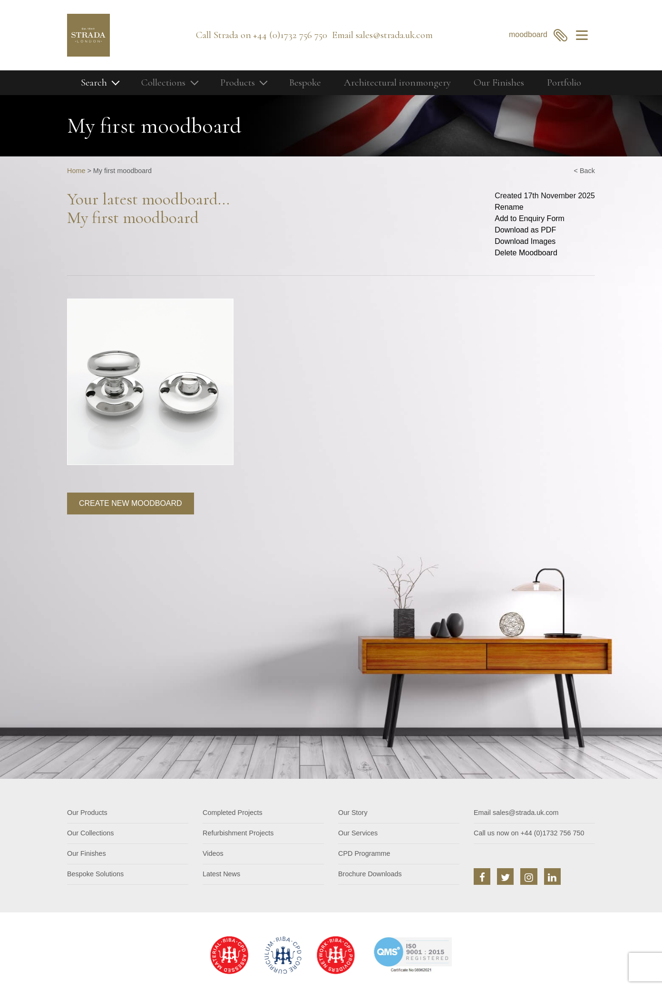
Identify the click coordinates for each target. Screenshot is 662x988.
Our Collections (90, 833)
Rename (509, 207)
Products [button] (237, 82)
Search (94, 82)
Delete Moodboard (526, 253)
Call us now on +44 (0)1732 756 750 (529, 833)
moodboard (538, 35)
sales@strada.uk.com (394, 35)
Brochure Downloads (370, 874)
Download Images (525, 241)
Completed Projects (233, 812)
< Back (584, 170)
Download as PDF (525, 230)
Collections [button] (163, 82)
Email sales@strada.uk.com (516, 812)
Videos (213, 853)
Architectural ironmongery (397, 82)
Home (76, 170)
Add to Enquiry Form (530, 218)
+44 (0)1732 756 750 (290, 35)
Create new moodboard (130, 503)
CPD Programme (364, 853)
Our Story (353, 812)
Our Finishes (499, 82)
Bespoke (305, 82)
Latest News (221, 874)
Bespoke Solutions (95, 874)
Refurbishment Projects (238, 833)
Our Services (358, 833)
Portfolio (564, 82)
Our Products (87, 812)
